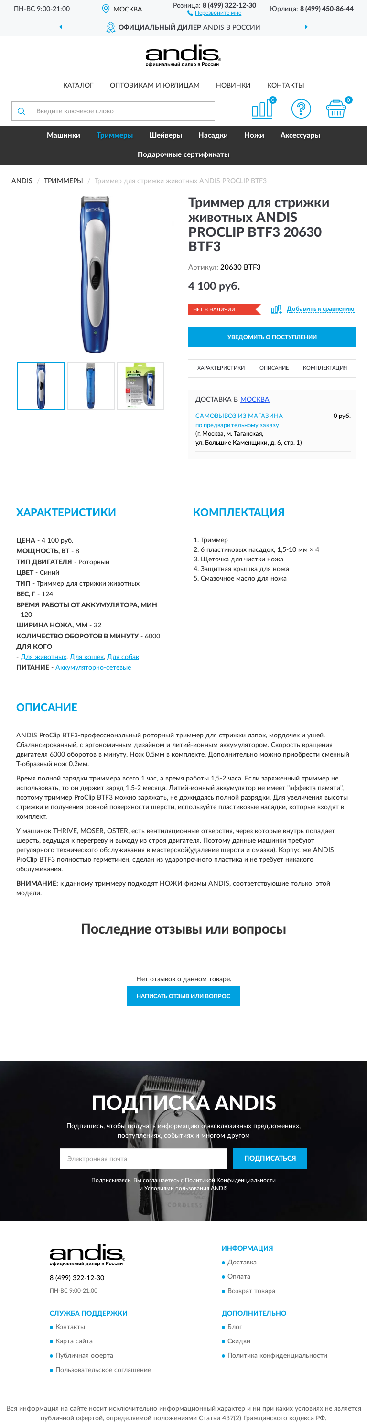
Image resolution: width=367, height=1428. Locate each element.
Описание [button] (274, 368)
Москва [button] (255, 399)
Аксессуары (300, 135)
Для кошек (87, 657)
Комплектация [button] (325, 368)
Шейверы (165, 135)
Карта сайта (74, 1341)
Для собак (123, 657)
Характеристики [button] (221, 368)
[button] (214, 12)
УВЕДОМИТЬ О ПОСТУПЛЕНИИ (272, 337)
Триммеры (115, 135)
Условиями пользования (176, 1188)
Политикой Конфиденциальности (230, 1180)
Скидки (238, 1341)
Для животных (43, 657)
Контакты (285, 85)
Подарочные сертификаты (183, 154)
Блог (234, 1327)
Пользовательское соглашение (103, 1370)
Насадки (213, 135)
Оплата (238, 1277)
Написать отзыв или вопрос (183, 996)
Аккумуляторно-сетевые (93, 667)
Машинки (63, 135)
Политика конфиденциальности (277, 1355)
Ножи (254, 135)
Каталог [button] (78, 85)
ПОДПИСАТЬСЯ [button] (270, 1158)
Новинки (233, 85)
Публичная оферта (84, 1355)
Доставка (242, 1262)
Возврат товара (251, 1291)
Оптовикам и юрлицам (155, 85)
